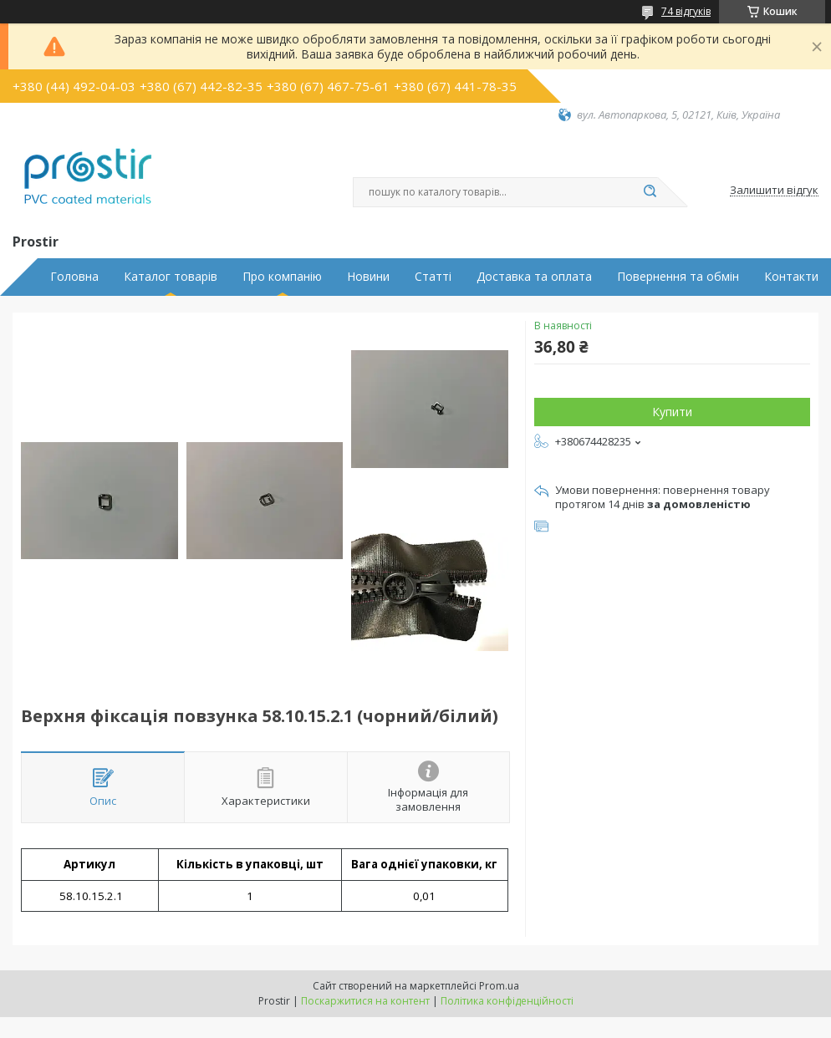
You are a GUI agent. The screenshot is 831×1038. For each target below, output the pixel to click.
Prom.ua (499, 986)
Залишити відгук (774, 190)
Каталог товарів (170, 276)
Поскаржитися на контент (365, 1001)
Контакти (791, 276)
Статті (433, 276)
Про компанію (282, 276)
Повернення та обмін (678, 276)
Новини (368, 276)
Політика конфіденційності (507, 1001)
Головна (74, 276)
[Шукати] (649, 192)
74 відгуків (686, 11)
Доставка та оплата (534, 276)
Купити (672, 412)
